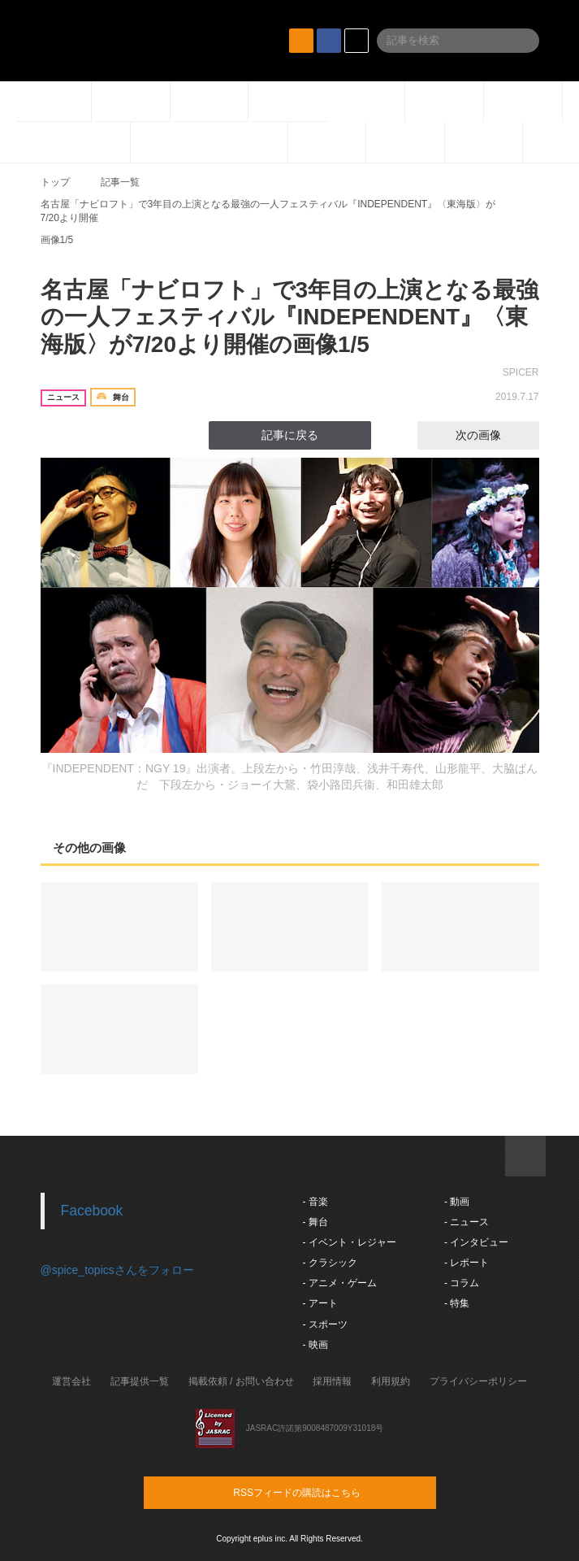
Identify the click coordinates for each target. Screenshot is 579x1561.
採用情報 (332, 1381)
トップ (55, 182)
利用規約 (390, 1381)
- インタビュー (476, 1242)
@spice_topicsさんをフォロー (117, 1269)
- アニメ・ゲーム (340, 1283)
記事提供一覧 (139, 1381)
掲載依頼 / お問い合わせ (241, 1381)
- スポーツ (325, 1324)
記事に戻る (289, 434)
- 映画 (315, 1344)
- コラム (461, 1283)
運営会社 (71, 1381)
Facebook (92, 1210)
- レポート (466, 1262)
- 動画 (456, 1201)
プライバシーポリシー (478, 1381)
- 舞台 (315, 1222)
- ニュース (466, 1222)
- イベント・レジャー (349, 1242)
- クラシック (330, 1262)
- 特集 (456, 1303)
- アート (320, 1303)
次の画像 (493, 434)
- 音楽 (315, 1201)
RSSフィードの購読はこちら (320, 1491)
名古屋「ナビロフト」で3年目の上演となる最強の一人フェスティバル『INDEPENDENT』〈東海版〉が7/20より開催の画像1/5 (290, 317)
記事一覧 (120, 182)
